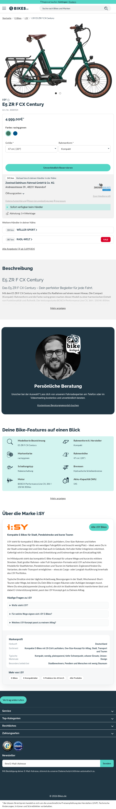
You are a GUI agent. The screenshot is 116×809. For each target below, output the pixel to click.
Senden (107, 763)
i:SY (26, 18)
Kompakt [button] (66, 148)
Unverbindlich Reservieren (58, 167)
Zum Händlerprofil (102, 196)
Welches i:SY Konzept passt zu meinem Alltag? (34, 622)
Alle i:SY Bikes (99, 527)
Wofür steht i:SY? (20, 605)
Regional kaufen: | (59, 1)
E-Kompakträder (30, 678)
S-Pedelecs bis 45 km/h (53, 678)
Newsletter (8, 755)
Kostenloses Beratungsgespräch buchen (58, 405)
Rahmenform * (66, 142)
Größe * (9, 142)
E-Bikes (17, 18)
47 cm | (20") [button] (14, 148)
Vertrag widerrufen (13, 699)
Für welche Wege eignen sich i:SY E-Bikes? (32, 614)
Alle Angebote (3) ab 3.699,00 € (18, 248)
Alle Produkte (76, 678)
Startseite (6, 18)
